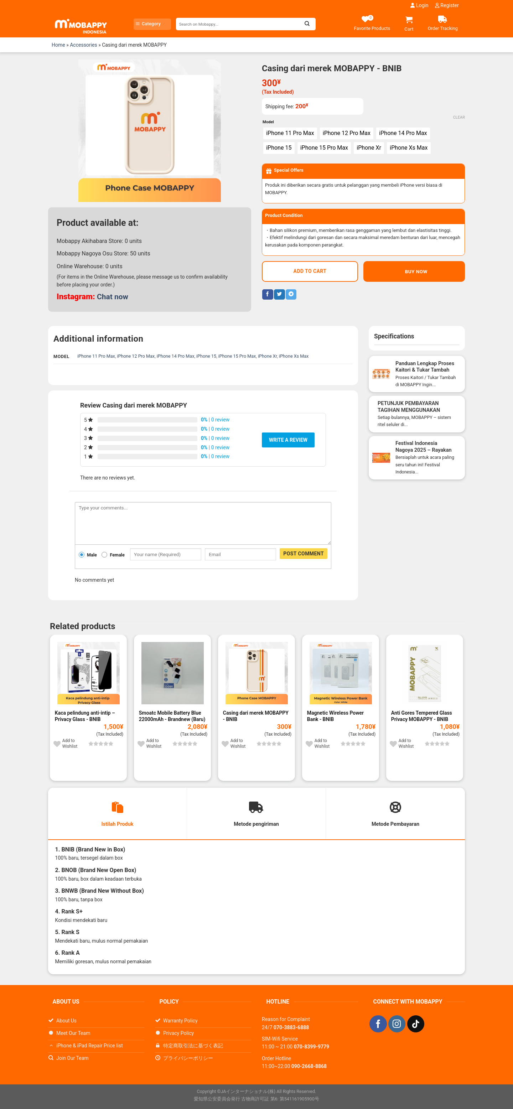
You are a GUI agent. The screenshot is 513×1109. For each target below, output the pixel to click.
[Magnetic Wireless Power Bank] (340, 673)
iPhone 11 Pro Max (96, 356)
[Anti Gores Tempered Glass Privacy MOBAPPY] (425, 673)
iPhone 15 (206, 356)
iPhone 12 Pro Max (136, 356)
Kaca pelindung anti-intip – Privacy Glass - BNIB (85, 716)
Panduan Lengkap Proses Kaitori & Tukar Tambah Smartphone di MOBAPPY (425, 370)
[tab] (117, 814)
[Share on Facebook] (267, 296)
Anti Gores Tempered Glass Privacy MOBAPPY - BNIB (421, 716)
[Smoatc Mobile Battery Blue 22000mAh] (172, 673)
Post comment (303, 553)
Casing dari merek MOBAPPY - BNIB (256, 716)
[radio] (291, 134)
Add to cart (310, 273)
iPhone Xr (267, 356)
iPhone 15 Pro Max (237, 356)
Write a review (288, 439)
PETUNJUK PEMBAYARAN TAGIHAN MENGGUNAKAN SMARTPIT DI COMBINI (409, 410)
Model (268, 122)
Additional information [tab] (98, 338)
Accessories (83, 45)
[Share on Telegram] (291, 296)
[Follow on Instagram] (396, 1024)
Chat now (113, 296)
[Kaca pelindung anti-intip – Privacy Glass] (88, 673)
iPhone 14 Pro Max (176, 356)
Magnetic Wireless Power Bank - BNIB (335, 716)
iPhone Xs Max (294, 356)
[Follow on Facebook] (378, 1024)
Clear (459, 117)
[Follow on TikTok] (415, 1024)
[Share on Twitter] (279, 296)
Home (58, 45)
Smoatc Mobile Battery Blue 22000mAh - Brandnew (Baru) (172, 716)
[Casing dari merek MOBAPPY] (256, 673)
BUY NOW (414, 273)
